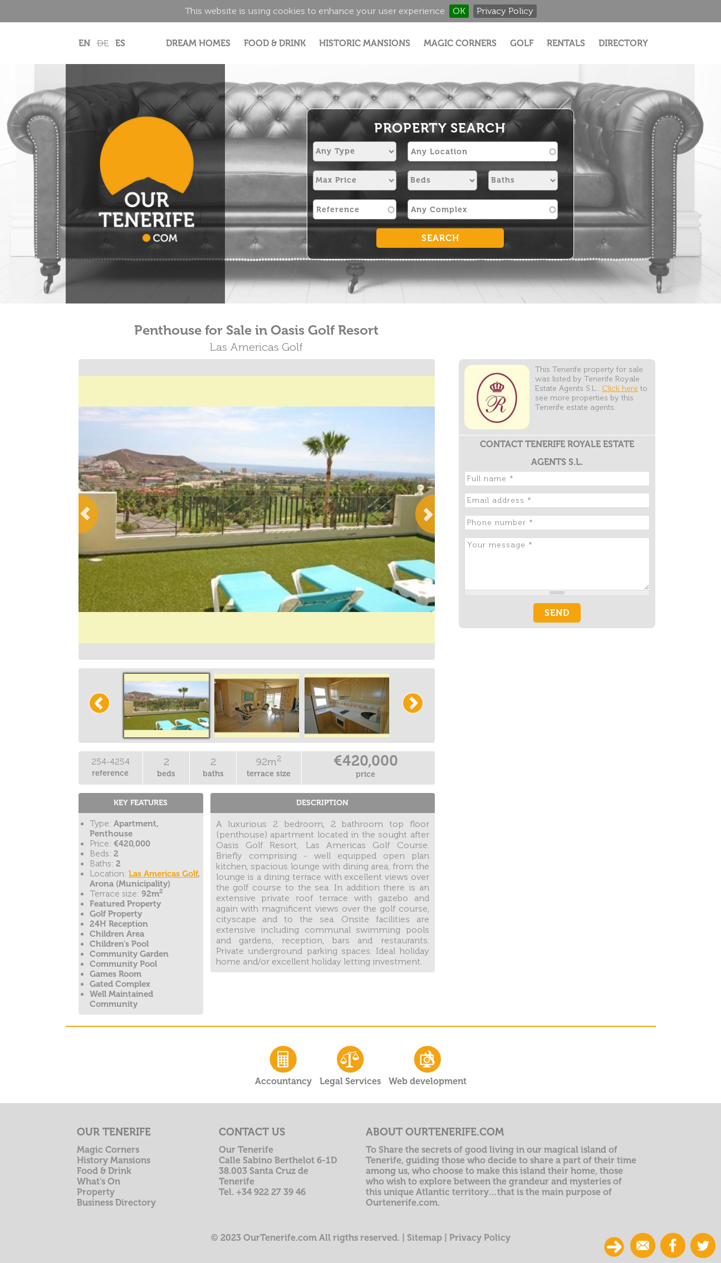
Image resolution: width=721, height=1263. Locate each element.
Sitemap (424, 1237)
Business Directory (116, 1202)
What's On (98, 1181)
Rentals (566, 43)
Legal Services (350, 1064)
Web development (428, 1064)
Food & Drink (275, 43)
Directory (623, 43)
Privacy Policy (505, 11)
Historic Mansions (364, 43)
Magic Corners (460, 43)
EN (84, 43)
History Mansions (113, 1160)
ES (120, 43)
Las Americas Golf (163, 874)
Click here (620, 388)
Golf (521, 43)
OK (459, 11)
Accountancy (283, 1064)
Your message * (557, 563)
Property (96, 1192)
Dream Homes (198, 43)
